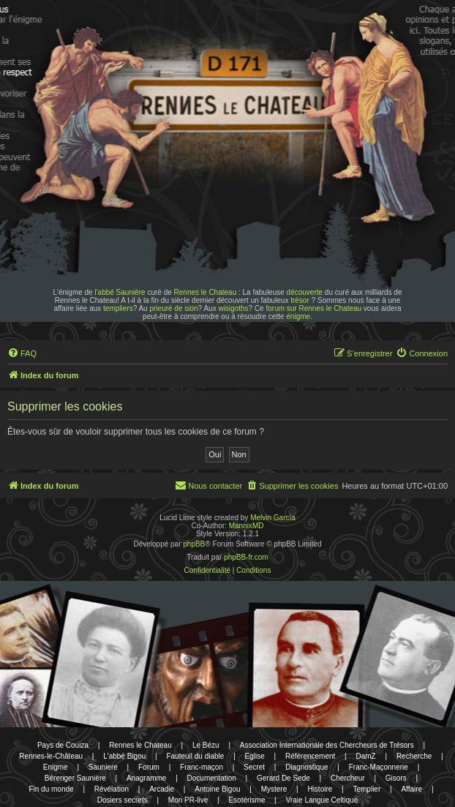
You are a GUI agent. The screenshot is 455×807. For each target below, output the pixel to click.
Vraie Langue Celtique (322, 800)
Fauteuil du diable (195, 756)
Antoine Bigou (217, 789)
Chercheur (348, 778)
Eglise (255, 756)
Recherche (414, 756)
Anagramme (146, 778)
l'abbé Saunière (119, 292)
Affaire (411, 789)
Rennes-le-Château (51, 756)
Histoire (319, 789)
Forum (148, 767)
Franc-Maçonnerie (378, 767)
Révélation (111, 789)
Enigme (55, 767)
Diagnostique (306, 767)
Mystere (274, 789)
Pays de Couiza (63, 745)
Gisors (396, 778)
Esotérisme (246, 800)
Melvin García (273, 518)
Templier (366, 789)
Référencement (310, 756)
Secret (254, 767)
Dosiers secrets (122, 800)
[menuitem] (22, 353)
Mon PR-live (188, 800)
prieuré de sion (173, 308)
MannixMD (246, 526)
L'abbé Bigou (124, 756)
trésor (299, 300)
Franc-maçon (201, 767)
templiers (118, 308)
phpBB (194, 544)
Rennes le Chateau (205, 292)
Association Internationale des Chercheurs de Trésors (327, 745)
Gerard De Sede (283, 778)
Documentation (211, 778)
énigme (298, 316)
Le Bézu (205, 745)
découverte (305, 292)
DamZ (366, 756)
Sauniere (103, 767)
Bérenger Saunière (75, 778)
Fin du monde (51, 789)
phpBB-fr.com (246, 557)
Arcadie (161, 789)
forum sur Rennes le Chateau (313, 308)
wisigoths (233, 308)
